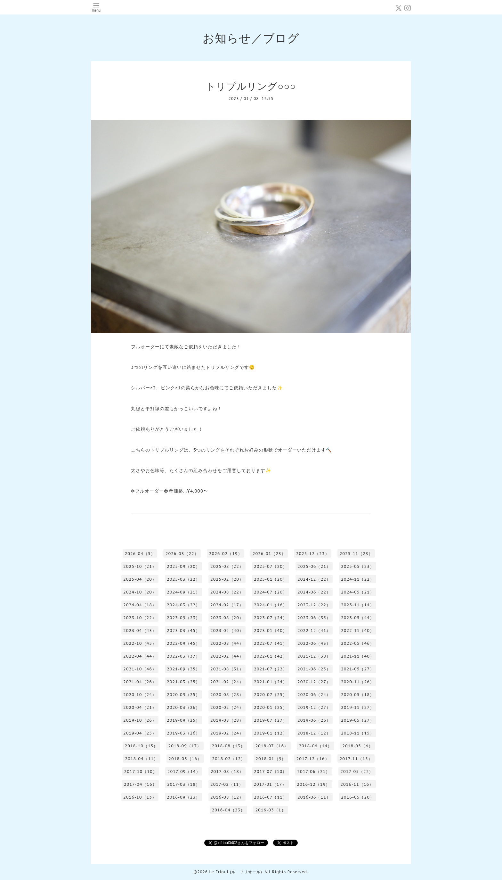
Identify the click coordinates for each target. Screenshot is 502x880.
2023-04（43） (140, 630)
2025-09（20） (183, 566)
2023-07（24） (270, 617)
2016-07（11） (270, 797)
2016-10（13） (140, 797)
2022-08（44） (227, 643)
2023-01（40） (270, 630)
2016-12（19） (313, 784)
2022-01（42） (270, 656)
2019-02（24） (227, 733)
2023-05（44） (357, 617)
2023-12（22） (314, 605)
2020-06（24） (314, 694)
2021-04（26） (140, 682)
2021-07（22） (270, 669)
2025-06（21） (314, 566)
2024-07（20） (270, 592)
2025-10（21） (140, 566)
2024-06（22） (314, 592)
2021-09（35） (183, 669)
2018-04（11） (141, 758)
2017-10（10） (140, 771)
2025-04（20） (140, 579)
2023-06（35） (314, 617)
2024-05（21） (357, 592)
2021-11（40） (357, 656)
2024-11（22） (357, 579)
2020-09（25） (183, 694)
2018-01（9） (270, 758)
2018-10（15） (141, 746)
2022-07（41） (270, 643)
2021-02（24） (227, 682)
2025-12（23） (312, 553)
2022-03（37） (183, 656)
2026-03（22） (182, 553)
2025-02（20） (227, 579)
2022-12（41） (314, 630)
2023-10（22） (140, 617)
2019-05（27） (357, 720)
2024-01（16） (270, 605)
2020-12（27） (314, 682)
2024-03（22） (183, 605)
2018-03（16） (185, 758)
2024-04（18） (140, 605)
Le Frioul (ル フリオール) (235, 871)
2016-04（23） (228, 810)
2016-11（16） (357, 784)
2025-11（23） (356, 553)
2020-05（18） (357, 694)
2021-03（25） (183, 682)
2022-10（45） (140, 643)
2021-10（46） (140, 669)
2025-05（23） (357, 566)
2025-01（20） (270, 579)
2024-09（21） (183, 592)
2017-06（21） (313, 771)
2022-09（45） (183, 643)
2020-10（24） (140, 694)
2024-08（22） (227, 592)
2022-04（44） (140, 656)
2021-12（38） (314, 656)
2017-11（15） (356, 758)
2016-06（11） (314, 797)
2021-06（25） (314, 669)
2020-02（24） (227, 707)
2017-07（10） (270, 771)
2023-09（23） (183, 617)
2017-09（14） (183, 771)
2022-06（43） (314, 643)
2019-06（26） (314, 720)
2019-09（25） (183, 720)
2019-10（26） (140, 720)
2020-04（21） (140, 707)
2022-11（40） (357, 630)
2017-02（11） (226, 784)
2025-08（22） (227, 566)
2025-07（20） (270, 566)
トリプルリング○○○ (251, 86)
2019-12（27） (314, 707)
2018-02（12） (228, 758)
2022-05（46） (357, 643)
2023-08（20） (227, 617)
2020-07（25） (270, 694)
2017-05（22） (356, 771)
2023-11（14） (357, 605)
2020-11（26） (357, 682)
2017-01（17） (270, 784)
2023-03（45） (183, 630)
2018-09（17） (184, 746)
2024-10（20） (140, 592)
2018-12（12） (314, 733)
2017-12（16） (312, 758)
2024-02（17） (227, 605)
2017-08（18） (227, 771)
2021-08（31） (227, 669)
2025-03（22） (183, 579)
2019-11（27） (357, 707)
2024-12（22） (314, 579)
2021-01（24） (270, 682)
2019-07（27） (270, 720)
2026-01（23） (269, 553)
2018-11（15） (357, 733)
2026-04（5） (140, 553)
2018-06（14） (315, 746)
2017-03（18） (183, 784)
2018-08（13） (228, 746)
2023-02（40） (227, 630)
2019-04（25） (140, 733)
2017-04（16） (140, 784)
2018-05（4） (357, 746)
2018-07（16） (271, 746)
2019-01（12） (270, 733)
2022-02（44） (227, 656)
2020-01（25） (270, 707)
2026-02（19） (225, 553)
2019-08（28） (227, 720)
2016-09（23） (183, 797)
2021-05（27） (357, 669)
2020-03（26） (183, 707)
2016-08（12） (227, 797)
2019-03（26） (183, 733)
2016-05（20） (357, 797)
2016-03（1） (270, 810)
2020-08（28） (227, 694)
